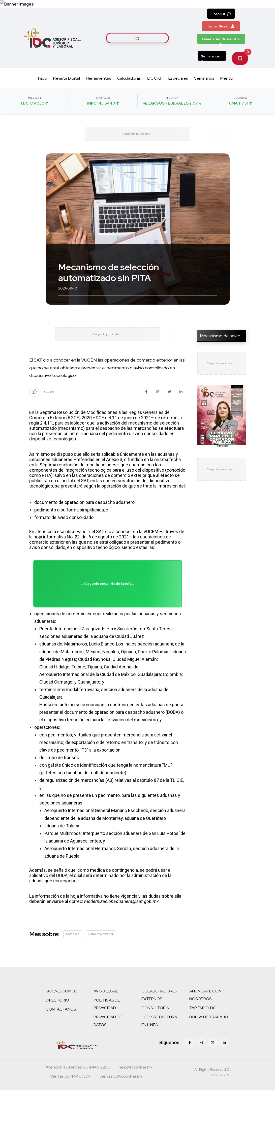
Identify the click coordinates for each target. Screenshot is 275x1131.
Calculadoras (129, 89)
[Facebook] (190, 1083)
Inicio (42, 89)
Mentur (227, 89)
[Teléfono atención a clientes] (78, 1108)
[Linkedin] (224, 1083)
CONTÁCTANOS (61, 1050)
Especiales (178, 89)
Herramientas (98, 89)
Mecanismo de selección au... (228, 356)
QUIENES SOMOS (61, 1032)
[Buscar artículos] (137, 49)
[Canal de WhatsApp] (244, 10)
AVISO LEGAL (106, 1032)
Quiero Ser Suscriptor (221, 51)
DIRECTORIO (57, 1041)
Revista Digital (66, 89)
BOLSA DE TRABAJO (208, 1057)
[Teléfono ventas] (70, 1117)
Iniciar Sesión (221, 38)
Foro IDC (221, 25)
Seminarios (210, 69)
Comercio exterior (100, 975)
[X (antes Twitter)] (213, 1083)
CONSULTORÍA (155, 1048)
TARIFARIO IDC (202, 1048)
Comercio (72, 975)
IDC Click (154, 89)
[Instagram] (201, 1083)
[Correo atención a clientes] (135, 1108)
